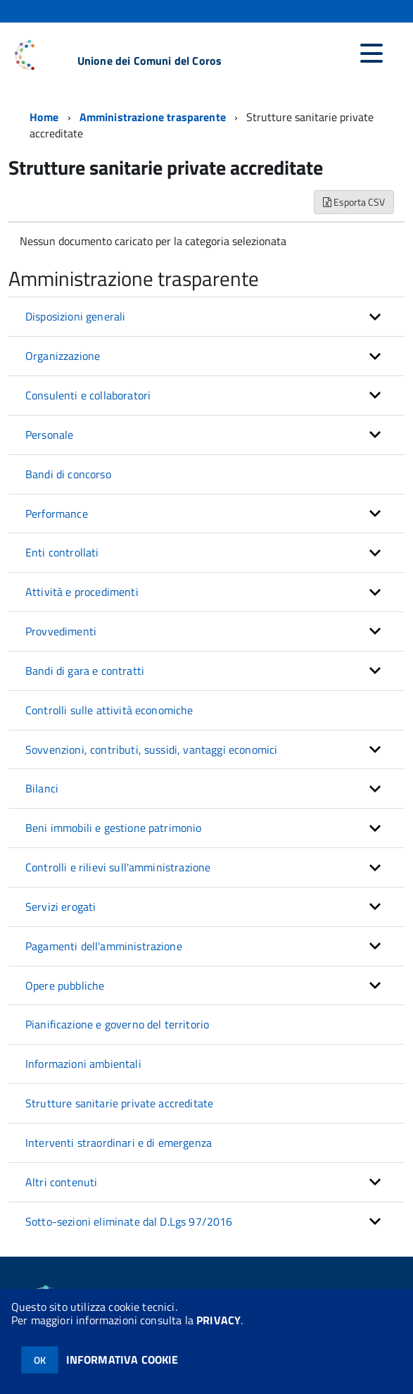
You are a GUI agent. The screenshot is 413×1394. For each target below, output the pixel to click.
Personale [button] (49, 434)
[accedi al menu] (371, 53)
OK (40, 1359)
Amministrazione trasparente (153, 116)
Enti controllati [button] (62, 552)
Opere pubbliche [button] (64, 985)
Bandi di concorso (68, 474)
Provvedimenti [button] (60, 631)
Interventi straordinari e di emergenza (118, 1142)
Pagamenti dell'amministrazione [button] (103, 946)
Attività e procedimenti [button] (82, 591)
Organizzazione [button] (62, 355)
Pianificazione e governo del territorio (117, 1024)
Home (44, 116)
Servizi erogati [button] (60, 906)
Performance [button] (56, 513)
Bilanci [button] (41, 788)
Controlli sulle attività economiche (109, 710)
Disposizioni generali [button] (75, 316)
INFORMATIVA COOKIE (122, 1359)
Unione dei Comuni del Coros (149, 60)
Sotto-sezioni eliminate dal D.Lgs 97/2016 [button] (129, 1221)
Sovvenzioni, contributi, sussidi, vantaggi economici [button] (151, 749)
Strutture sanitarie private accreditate (119, 1103)
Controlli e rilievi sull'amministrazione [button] (117, 867)
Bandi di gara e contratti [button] (84, 670)
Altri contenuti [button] (61, 1182)
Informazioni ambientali (83, 1063)
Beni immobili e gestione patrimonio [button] (113, 827)
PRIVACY (218, 1320)
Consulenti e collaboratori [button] (88, 395)
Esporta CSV (354, 201)
